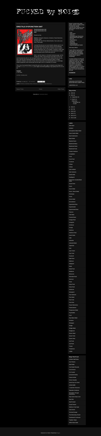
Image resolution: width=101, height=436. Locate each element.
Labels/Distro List (73, 85)
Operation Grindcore (74, 390)
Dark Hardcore (72, 172)
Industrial (27, 83)
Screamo (71, 320)
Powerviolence (72, 307)
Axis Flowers (72, 362)
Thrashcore (72, 348)
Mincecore (71, 274)
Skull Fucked (72, 402)
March (73, 99)
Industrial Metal (73, 243)
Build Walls (72, 364)
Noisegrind (40, 83)
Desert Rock (72, 183)
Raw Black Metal (73, 318)
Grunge (71, 227)
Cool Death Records (74, 367)
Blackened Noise (73, 146)
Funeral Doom (72, 217)
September (75, 97)
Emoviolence (72, 201)
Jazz (70, 248)
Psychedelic (72, 312)
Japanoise (71, 245)
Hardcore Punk (72, 232)
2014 (72, 115)
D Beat (71, 164)
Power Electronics (48, 83)
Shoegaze (71, 323)
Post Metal (71, 297)
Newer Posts (20, 89)
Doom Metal (72, 188)
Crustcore (71, 161)
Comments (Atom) (43, 94)
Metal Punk (72, 269)
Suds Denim (72, 409)
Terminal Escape (73, 412)
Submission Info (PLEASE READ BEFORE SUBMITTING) (76, 82)
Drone (70, 196)
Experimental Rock (73, 209)
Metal (70, 266)
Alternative (71, 125)
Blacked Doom (72, 141)
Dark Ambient (72, 169)
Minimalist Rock (73, 276)
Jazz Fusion (72, 250)
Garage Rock (72, 219)
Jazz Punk (71, 253)
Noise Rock (72, 287)
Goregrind (71, 222)
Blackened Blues (73, 143)
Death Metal (72, 174)
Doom (70, 186)
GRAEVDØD (72, 385)
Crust (70, 156)
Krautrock (71, 256)
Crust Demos (72, 369)
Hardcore (71, 230)
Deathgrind (72, 177)
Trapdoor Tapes (73, 420)
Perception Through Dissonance (74, 393)
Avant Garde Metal (73, 133)
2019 (72, 95)
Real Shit (71, 399)
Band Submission (73, 136)
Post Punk (71, 299)
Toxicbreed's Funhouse (74, 417)
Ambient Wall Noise (74, 359)
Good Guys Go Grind (74, 382)
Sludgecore (72, 330)
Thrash (71, 346)
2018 (72, 107)
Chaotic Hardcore (73, 151)
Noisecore (35, 83)
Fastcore (71, 212)
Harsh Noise (72, 235)
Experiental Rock (73, 204)
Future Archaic (72, 377)
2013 (72, 117)
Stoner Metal (72, 333)
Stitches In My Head (74, 407)
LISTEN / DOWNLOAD (22, 75)
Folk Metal (71, 214)
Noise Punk (72, 284)
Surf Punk (71, 341)
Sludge (71, 325)
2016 (72, 111)
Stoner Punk (72, 336)
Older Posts (61, 89)
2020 (72, 93)
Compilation (72, 154)
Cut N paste (72, 372)
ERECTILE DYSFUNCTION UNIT (30, 27)
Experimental (72, 206)
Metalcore (71, 271)
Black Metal (72, 138)
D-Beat (71, 167)
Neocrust (71, 279)
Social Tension (72, 404)
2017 (72, 109)
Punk (70, 315)
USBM (70, 351)
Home (40, 89)
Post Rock (71, 302)
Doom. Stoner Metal (74, 191)
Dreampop (71, 194)
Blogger (58, 432)
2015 (72, 113)
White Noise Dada (73, 422)
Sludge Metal (72, 328)
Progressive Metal (73, 310)
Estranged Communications (27, 66)
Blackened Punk (73, 148)
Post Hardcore (72, 294)
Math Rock (71, 258)
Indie (70, 237)
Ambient (71, 128)
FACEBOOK (72, 72)
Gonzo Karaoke (73, 380)
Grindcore (22, 83)
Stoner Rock (72, 338)
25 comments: (32, 81)
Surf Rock (71, 343)
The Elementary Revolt (74, 414)
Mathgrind (71, 263)
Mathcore (71, 261)
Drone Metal (72, 199)
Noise (31, 83)
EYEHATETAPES (73, 374)
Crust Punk (72, 159)
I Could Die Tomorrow (74, 387)
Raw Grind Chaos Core (75, 396)
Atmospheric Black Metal (75, 130)
